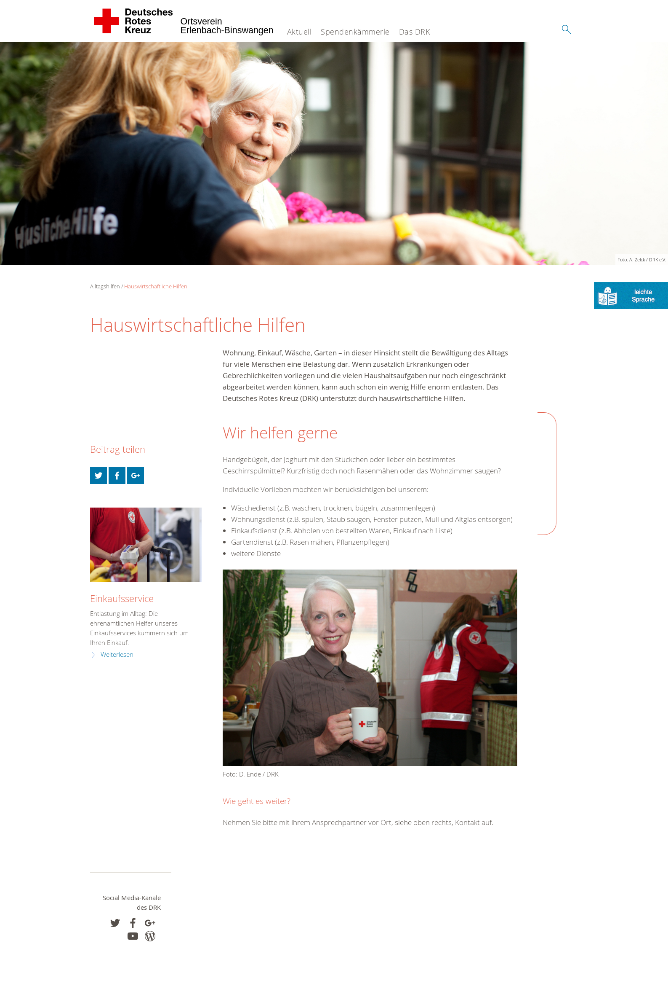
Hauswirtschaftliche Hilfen (155, 286)
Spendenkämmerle (355, 32)
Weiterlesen (117, 654)
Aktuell (299, 32)
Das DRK (414, 32)
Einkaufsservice (122, 598)
